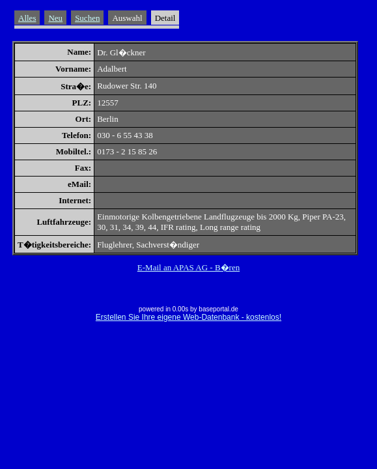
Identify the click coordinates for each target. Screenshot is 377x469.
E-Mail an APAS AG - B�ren (188, 267)
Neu (55, 18)
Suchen (87, 18)
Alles (27, 18)
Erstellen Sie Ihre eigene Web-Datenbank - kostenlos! (188, 317)
